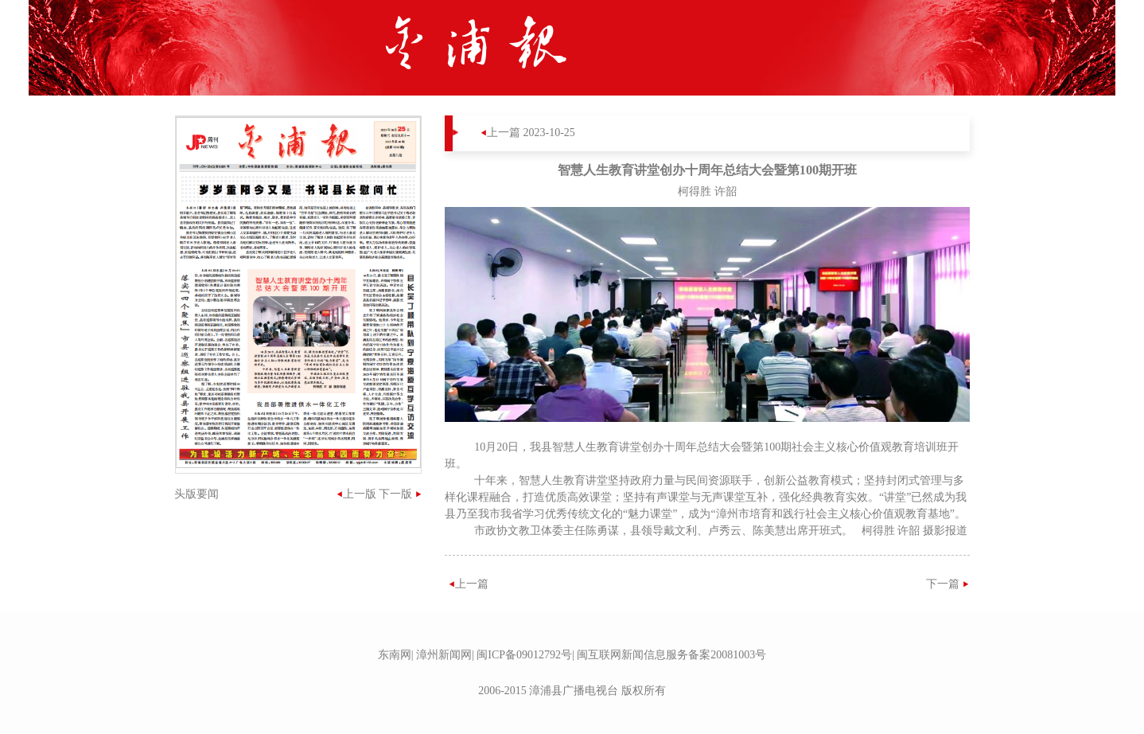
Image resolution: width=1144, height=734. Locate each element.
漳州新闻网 (444, 655)
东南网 (394, 655)
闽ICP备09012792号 (524, 655)
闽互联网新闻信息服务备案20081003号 (671, 655)
